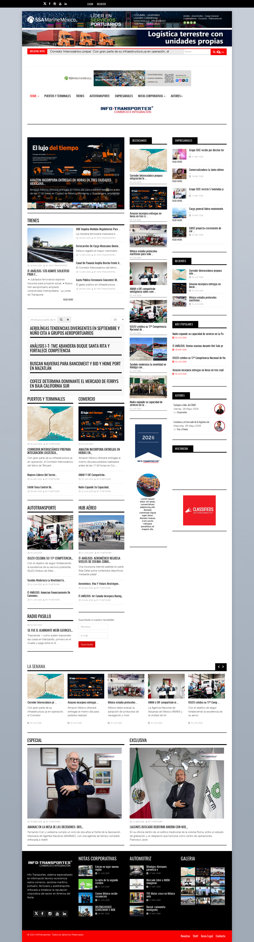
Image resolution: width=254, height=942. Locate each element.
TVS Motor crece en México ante (160, 895)
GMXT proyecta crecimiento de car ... (205, 230)
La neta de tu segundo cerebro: (106, 882)
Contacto (220, 936)
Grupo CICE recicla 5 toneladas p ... (206, 191)
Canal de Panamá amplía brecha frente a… (98, 263)
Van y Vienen (182, 429)
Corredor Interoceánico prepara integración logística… (49, 451)
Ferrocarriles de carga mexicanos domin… (98, 246)
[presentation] (218, 666)
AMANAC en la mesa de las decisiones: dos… (55, 827)
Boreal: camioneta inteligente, (155, 908)
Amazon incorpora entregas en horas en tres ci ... (145, 215)
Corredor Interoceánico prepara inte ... (205, 272)
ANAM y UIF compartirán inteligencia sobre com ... (143, 290)
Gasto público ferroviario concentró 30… (97, 280)
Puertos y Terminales (57, 96)
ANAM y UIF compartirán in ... (163, 702)
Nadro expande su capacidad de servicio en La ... (146, 404)
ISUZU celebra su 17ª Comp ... (203, 702)
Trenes (80, 96)
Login (90, 4)
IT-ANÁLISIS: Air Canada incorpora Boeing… (100, 596)
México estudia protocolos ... (123, 702)
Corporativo (182, 412)
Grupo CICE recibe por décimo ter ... (206, 152)
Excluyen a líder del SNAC (185, 405)
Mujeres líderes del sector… (42, 475)
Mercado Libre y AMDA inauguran (158, 882)
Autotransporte (100, 96)
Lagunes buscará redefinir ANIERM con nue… (159, 827)
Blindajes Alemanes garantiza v (156, 868)
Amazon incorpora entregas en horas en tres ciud (198, 370)
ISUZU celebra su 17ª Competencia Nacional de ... (148, 328)
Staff (195, 936)
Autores (177, 96)
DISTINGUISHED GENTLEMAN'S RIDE (105, 908)
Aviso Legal (207, 936)
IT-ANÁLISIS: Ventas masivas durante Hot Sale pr (198, 346)
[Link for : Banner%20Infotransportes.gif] (127, 38)
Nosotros (185, 936)
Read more (68, 300)
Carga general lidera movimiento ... (206, 210)
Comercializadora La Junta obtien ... (206, 171)
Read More (177, 162)
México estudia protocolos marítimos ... (202, 299)
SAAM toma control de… (40, 487)
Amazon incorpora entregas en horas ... (205, 286)
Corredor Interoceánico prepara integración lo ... (146, 177)
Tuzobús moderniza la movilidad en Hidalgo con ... (148, 366)
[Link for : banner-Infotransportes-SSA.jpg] (127, 19)
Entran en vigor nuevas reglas (107, 868)
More (120, 205)
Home (34, 96)
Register (101, 4)
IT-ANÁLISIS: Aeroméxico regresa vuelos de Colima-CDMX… (99, 560)
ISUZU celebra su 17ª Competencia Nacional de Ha (199, 358)
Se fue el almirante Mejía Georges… (50, 630)
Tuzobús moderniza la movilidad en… (46, 580)
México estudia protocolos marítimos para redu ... (143, 253)
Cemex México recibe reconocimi (106, 895)
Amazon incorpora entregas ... (83, 702)
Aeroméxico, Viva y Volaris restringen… (99, 583)
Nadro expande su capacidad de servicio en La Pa (198, 334)
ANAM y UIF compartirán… (92, 475)
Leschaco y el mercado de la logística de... (192, 422)
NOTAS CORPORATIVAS (151, 96)
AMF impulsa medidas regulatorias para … (98, 229)
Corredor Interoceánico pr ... (42, 702)
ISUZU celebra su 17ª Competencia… (50, 558)
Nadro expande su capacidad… (94, 487)
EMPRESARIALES (124, 96)
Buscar (218, 52)
